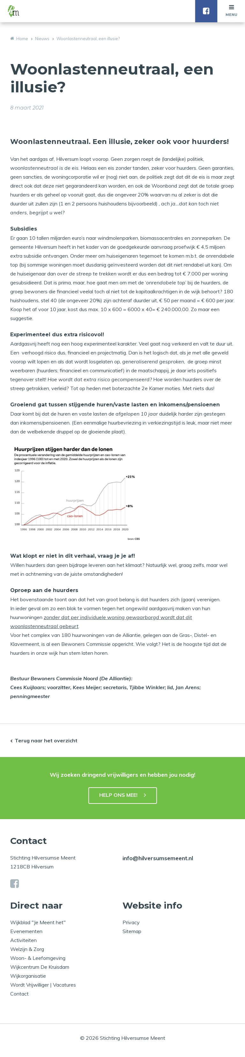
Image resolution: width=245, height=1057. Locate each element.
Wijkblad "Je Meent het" (38, 922)
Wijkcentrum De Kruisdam (39, 967)
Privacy (131, 922)
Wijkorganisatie (28, 976)
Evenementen (26, 931)
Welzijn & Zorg (27, 949)
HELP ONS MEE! (118, 795)
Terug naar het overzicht (46, 740)
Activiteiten (23, 940)
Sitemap (131, 931)
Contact (19, 993)
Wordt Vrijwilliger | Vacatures (43, 985)
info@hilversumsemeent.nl (157, 858)
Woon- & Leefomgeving (37, 958)
